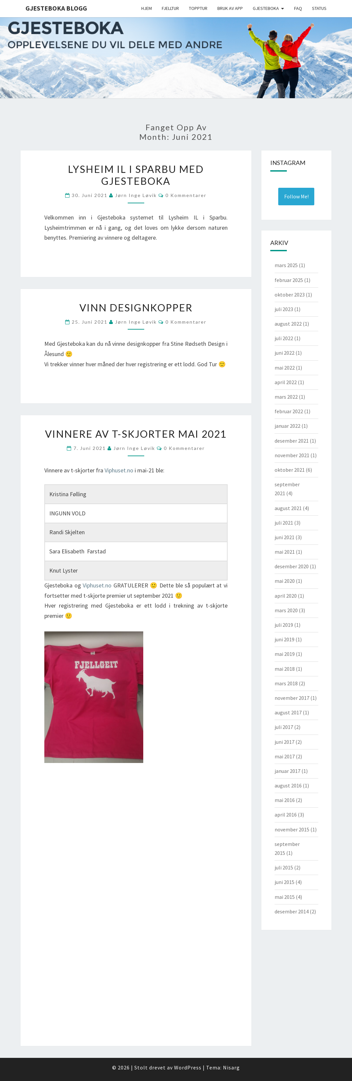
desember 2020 (292, 566)
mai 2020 (285, 581)
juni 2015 (284, 882)
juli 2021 (284, 522)
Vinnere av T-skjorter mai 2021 (136, 434)
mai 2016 (285, 800)
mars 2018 (286, 683)
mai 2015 (285, 897)
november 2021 (292, 455)
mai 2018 (285, 668)
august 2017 (288, 712)
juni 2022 (284, 352)
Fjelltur (170, 8)
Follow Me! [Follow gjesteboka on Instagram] (296, 196)
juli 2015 (284, 867)
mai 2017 (285, 756)
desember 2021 (292, 440)
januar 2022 (287, 425)
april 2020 (286, 595)
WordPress (187, 1067)
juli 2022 (284, 338)
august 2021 (288, 508)
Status (319, 8)
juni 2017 (284, 742)
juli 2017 (284, 727)
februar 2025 (289, 280)
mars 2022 (286, 396)
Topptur (198, 8)
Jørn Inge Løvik (136, 195)
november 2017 (292, 698)
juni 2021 (284, 537)
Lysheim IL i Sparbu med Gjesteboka (136, 175)
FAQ (298, 8)
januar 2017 (287, 771)
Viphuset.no (119, 470)
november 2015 (292, 829)
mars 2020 (286, 610)
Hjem (146, 8)
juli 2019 (284, 624)
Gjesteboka (266, 8)
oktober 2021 (290, 469)
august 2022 (288, 323)
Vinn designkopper (136, 307)
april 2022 (286, 382)
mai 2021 (285, 551)
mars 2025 (286, 265)
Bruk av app (230, 8)
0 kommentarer (185, 195)
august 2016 (288, 785)
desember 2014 (292, 911)
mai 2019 (285, 654)
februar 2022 (289, 411)
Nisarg (231, 1067)
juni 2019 (284, 639)
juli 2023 (284, 309)
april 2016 (286, 814)
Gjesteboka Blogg (56, 8)
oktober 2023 (290, 294)
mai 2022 (285, 367)
